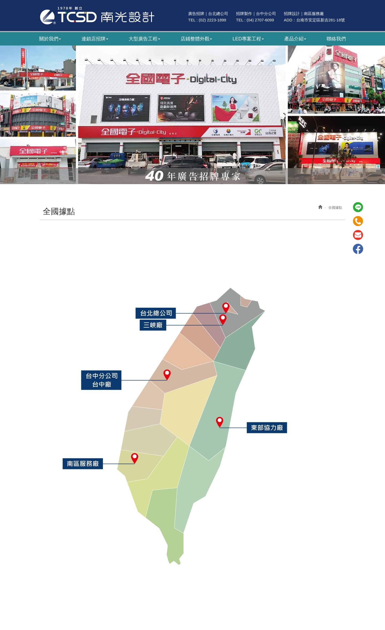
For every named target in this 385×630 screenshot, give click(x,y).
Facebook (358, 249)
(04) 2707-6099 (260, 20)
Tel (358, 221)
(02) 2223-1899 (212, 20)
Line (358, 207)
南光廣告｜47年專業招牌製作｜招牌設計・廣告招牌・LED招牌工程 (97, 15)
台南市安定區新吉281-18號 (320, 20)
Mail (358, 235)
